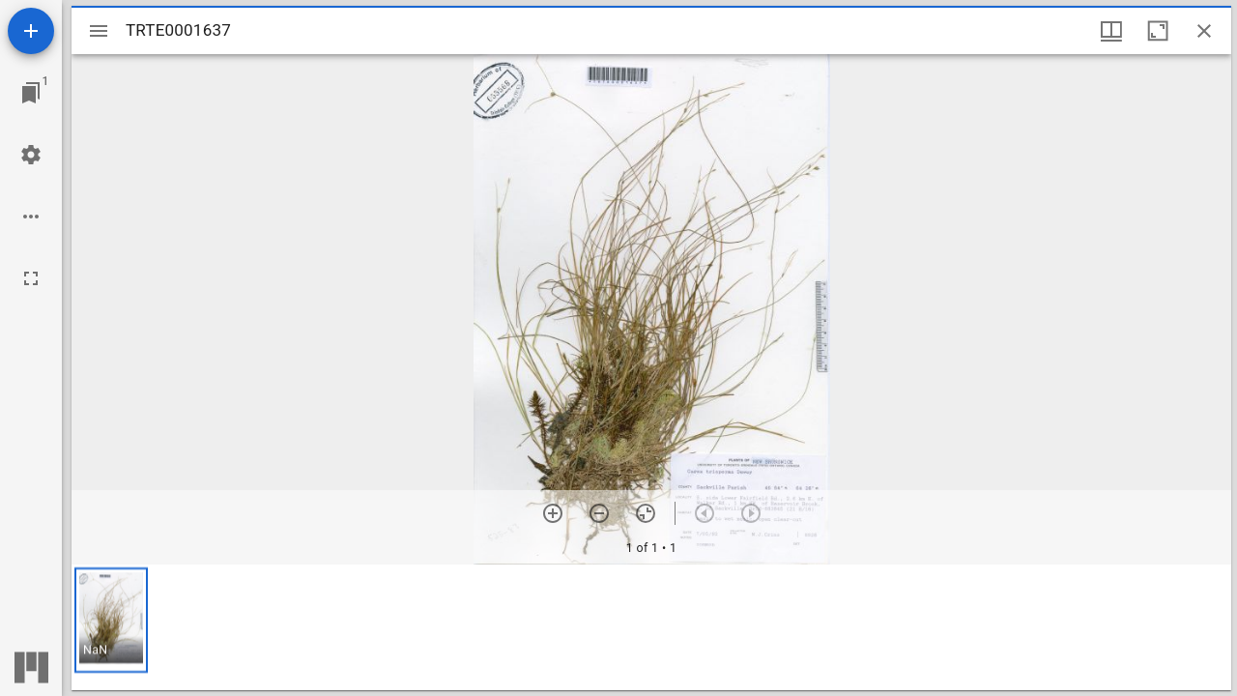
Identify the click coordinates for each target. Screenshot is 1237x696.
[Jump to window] (31, 93)
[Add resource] (31, 31)
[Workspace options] (31, 216)
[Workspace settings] (31, 154)
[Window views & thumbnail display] (1111, 31)
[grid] (651, 627)
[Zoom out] (599, 513)
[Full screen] (31, 278)
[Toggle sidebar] (98, 31)
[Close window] (1204, 31)
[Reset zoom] (645, 513)
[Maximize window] (1158, 31)
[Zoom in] (553, 513)
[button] (111, 620)
